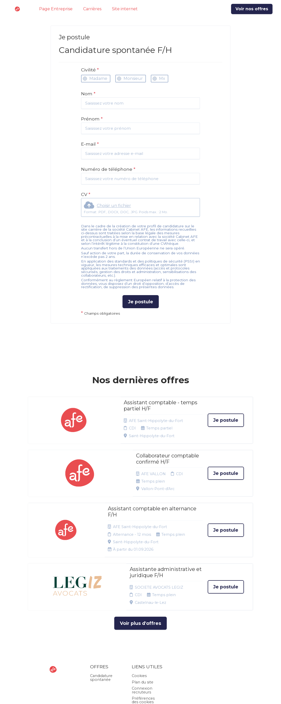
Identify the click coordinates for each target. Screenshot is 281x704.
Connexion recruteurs (142, 635)
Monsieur (133, 78)
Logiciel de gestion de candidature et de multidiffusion (140, 694)
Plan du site (142, 627)
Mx (162, 78)
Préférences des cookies (143, 645)
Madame (98, 78)
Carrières (92, 8)
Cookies (139, 621)
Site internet (125, 8)
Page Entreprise (56, 8)
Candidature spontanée (101, 623)
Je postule (140, 301)
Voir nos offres (251, 8)
